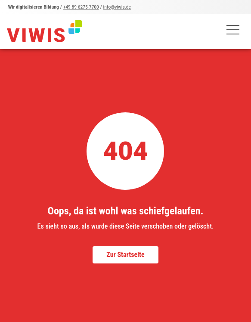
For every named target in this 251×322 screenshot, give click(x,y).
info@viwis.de (117, 7)
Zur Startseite (125, 255)
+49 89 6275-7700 (81, 7)
